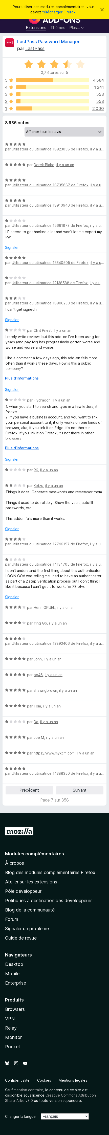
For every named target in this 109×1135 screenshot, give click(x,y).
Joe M (39, 737)
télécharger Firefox (59, 12)
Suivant (79, 790)
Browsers (15, 1009)
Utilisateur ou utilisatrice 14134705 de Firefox (50, 564)
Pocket (12, 1046)
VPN (10, 1018)
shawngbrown (45, 690)
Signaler (12, 247)
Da (36, 722)
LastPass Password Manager (48, 41)
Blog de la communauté (30, 910)
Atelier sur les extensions (31, 881)
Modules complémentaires (34, 853)
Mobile (12, 973)
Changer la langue (20, 1116)
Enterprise (15, 983)
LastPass (35, 48)
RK (36, 470)
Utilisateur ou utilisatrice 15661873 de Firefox (50, 225)
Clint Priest (43, 330)
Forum (11, 919)
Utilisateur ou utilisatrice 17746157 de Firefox (50, 544)
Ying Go (40, 623)
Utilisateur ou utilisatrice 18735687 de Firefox (50, 185)
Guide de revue (21, 938)
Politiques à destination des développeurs (49, 900)
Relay (11, 1028)
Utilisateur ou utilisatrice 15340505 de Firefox (50, 262)
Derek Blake (44, 165)
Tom (37, 706)
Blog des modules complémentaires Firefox (50, 872)
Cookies (44, 1080)
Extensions (36, 27)
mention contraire (28, 1090)
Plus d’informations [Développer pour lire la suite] (22, 378)
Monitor (13, 1037)
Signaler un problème (27, 928)
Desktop (14, 964)
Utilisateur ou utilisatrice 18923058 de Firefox (50, 149)
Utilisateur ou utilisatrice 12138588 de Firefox (50, 283)
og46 (38, 675)
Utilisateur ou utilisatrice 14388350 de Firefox (50, 773)
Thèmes (57, 27)
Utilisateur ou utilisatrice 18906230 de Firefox (50, 303)
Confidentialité (17, 1080)
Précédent (29, 790)
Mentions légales (73, 1080)
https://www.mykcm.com (54, 753)
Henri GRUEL (44, 607)
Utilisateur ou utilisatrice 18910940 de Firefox (50, 205)
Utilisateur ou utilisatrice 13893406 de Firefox (50, 643)
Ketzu (38, 485)
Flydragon (42, 400)
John (38, 659)
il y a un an (99, 149)
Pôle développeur (23, 891)
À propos (14, 863)
